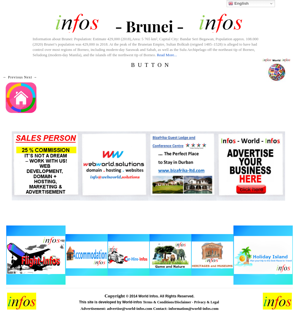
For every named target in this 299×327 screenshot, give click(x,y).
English (238, 3)
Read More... (167, 55)
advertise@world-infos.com (130, 308)
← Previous (13, 77)
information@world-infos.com (193, 308)
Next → (30, 77)
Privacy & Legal (207, 302)
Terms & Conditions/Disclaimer (167, 302)
